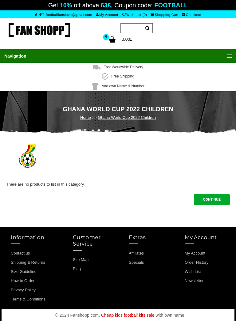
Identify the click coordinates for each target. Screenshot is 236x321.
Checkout (191, 15)
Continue (212, 199)
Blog (77, 268)
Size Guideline (24, 271)
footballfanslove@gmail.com (66, 15)
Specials (136, 262)
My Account (107, 15)
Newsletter (194, 280)
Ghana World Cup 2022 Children (127, 117)
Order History (196, 262)
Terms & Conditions (28, 299)
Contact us (20, 253)
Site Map (80, 259)
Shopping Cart (164, 15)
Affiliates (136, 253)
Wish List (193, 271)
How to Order (22, 280)
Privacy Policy (23, 290)
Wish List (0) (134, 15)
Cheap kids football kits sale (128, 315)
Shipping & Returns (28, 262)
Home (85, 117)
